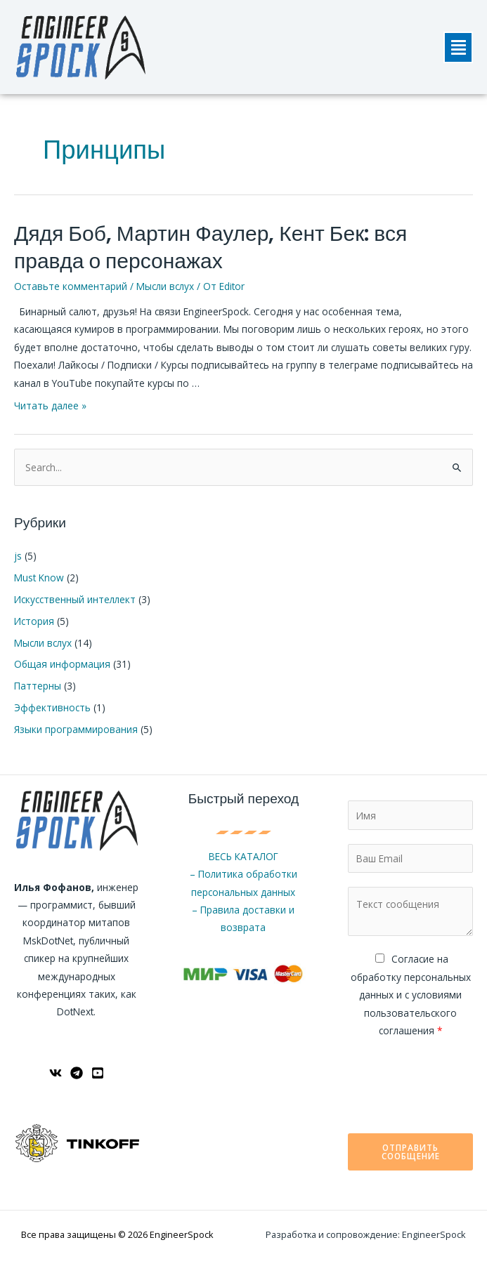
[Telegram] (76, 1073)
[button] (458, 47)
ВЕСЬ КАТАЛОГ (243, 856)
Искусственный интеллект (75, 599)
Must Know (39, 577)
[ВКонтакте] (55, 1073)
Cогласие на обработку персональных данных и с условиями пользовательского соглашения (411, 994)
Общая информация (62, 664)
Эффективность (52, 707)
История (34, 621)
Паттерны (37, 685)
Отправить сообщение (411, 1151)
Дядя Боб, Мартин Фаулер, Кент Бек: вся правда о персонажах (210, 247)
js (18, 555)
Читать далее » (50, 405)
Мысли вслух (165, 286)
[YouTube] (97, 1073)
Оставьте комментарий (70, 286)
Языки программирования (76, 729)
